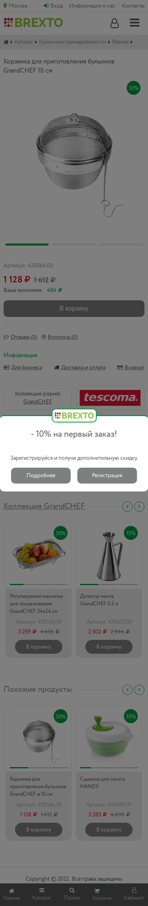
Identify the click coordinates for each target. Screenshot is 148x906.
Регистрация (107, 476)
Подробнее (40, 476)
